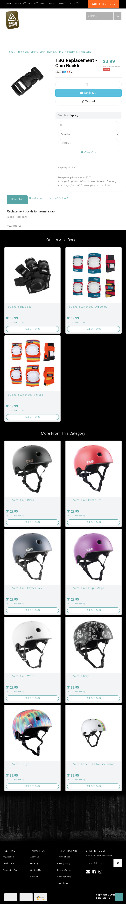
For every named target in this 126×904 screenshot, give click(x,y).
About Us (34, 856)
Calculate (88, 152)
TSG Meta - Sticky (78, 676)
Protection (22, 52)
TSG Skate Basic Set (18, 307)
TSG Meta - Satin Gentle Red (84, 500)
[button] (119, 897)
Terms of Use (63, 856)
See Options (32, 329)
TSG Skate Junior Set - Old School (87, 307)
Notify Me (88, 93)
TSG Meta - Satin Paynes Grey (24, 588)
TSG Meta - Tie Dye (17, 764)
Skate (52, 3)
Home (8, 3)
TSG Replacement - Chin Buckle (75, 52)
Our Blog (34, 863)
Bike (43, 3)
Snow (62, 3)
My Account (8, 856)
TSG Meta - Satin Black (20, 500)
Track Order (8, 863)
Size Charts (62, 883)
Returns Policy (64, 870)
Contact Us (35, 870)
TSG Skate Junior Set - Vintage (24, 395)
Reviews (58, 198)
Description (17, 199)
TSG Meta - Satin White (20, 676)
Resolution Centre (11, 870)
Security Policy (64, 876)
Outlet (73, 3)
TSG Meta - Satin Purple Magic (85, 588)
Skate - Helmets (48, 52)
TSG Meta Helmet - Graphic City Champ (90, 764)
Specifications (36, 198)
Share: (64, 72)
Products (20, 3)
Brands (33, 3)
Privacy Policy (63, 863)
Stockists (34, 876)
